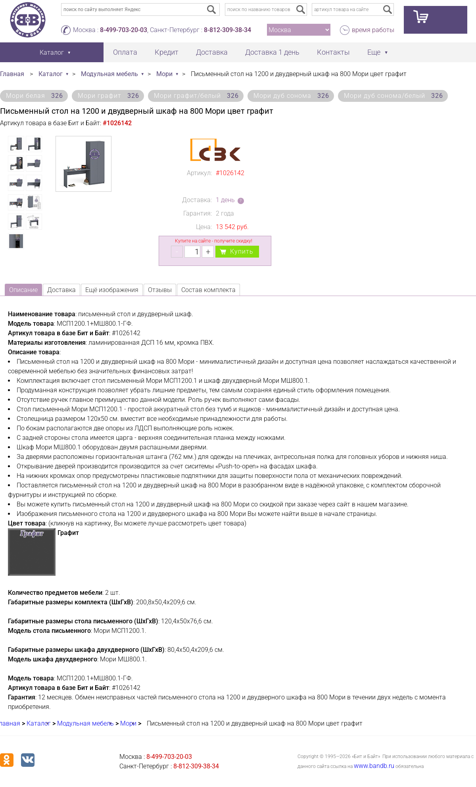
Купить (241, 251)
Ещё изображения (111, 290)
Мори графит (108, 95)
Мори (164, 74)
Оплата (125, 52)
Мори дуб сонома (291, 95)
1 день (225, 200)
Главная (12, 74)
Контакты (333, 52)
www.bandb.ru (374, 766)
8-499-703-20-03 (123, 30)
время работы (373, 30)
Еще (373, 52)
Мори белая (34, 95)
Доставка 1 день (272, 52)
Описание (23, 290)
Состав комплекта (208, 290)
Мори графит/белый (196, 95)
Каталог (50, 74)
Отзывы (160, 290)
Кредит (166, 52)
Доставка (212, 52)
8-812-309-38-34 (227, 30)
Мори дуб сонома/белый (393, 95)
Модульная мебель (109, 74)
